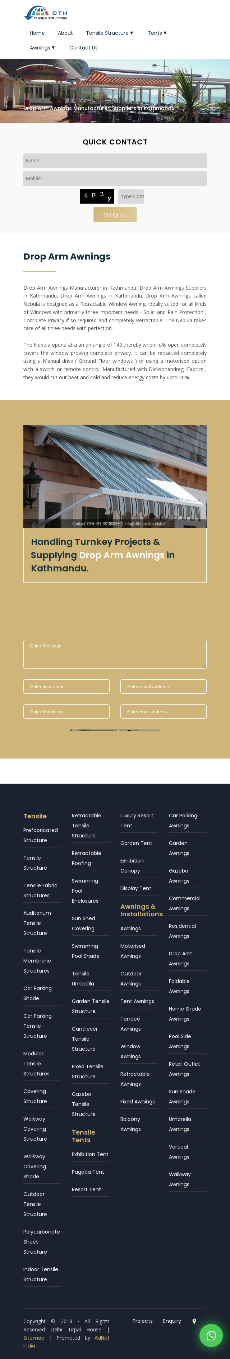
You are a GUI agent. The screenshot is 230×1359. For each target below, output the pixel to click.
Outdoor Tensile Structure (35, 1204)
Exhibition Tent (90, 1154)
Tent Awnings (137, 1001)
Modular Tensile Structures (36, 1063)
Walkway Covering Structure (35, 1128)
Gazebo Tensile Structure (84, 1104)
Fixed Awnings (137, 1101)
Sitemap (34, 1337)
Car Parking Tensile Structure (37, 1026)
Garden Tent (136, 843)
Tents (158, 33)
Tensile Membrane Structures (37, 960)
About (65, 33)
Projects (143, 1321)
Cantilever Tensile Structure (85, 1038)
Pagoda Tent (88, 1171)
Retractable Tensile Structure (86, 825)
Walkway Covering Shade (34, 1166)
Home (37, 33)
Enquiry (172, 1321)
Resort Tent (86, 1189)
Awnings (43, 47)
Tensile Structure (110, 33)
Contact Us (83, 47)
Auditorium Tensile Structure (37, 923)
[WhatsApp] (211, 1334)
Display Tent (135, 888)
